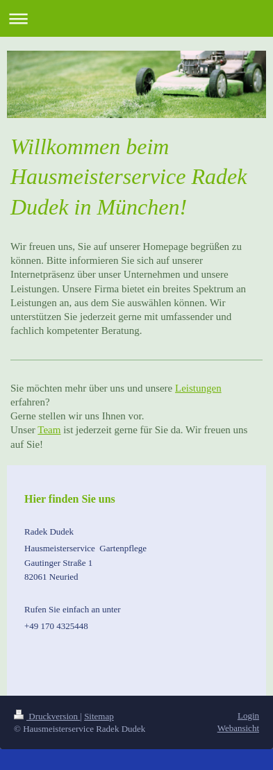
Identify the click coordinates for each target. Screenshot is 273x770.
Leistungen (198, 388)
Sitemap (99, 716)
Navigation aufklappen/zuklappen (136, 18)
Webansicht (238, 728)
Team (49, 429)
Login (248, 715)
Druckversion (47, 716)
